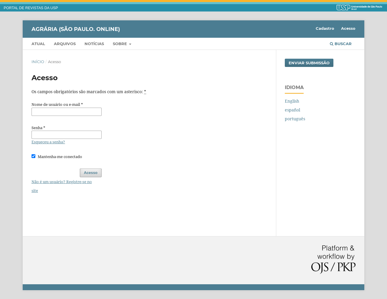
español (292, 110)
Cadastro (325, 28)
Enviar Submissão (309, 62)
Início (38, 61)
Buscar (341, 43)
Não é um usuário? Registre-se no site (62, 186)
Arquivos (65, 43)
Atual (38, 43)
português (295, 118)
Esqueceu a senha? (48, 141)
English (292, 101)
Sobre (120, 43)
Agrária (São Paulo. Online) (76, 29)
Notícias (94, 43)
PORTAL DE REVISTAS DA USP (31, 8)
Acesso (348, 28)
